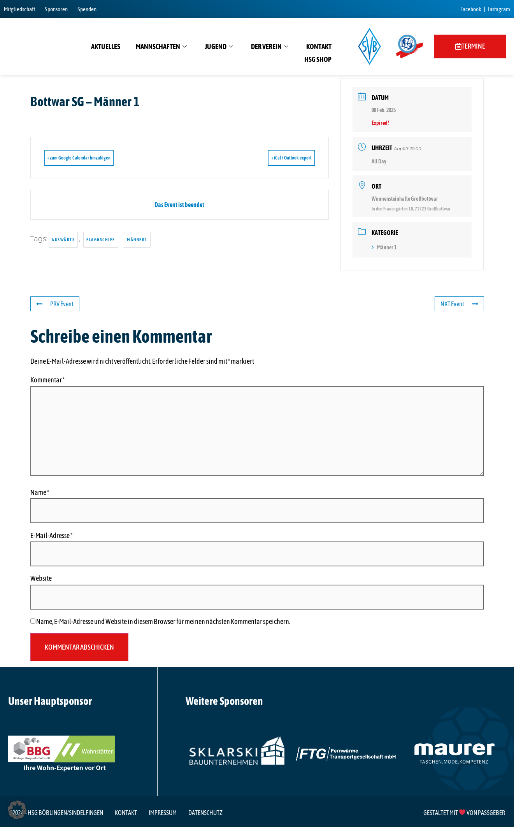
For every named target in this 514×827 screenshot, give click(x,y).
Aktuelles (105, 46)
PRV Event (56, 304)
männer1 (137, 239)
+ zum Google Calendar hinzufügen (90, 158)
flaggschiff (100, 239)
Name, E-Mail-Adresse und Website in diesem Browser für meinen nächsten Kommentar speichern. (163, 621)
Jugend (219, 46)
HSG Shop (318, 59)
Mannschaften (161, 46)
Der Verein (269, 46)
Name (39, 492)
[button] (17, 810)
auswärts (63, 239)
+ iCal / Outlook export (280, 158)
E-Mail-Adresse (51, 535)
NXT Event (457, 304)
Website (41, 578)
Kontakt (319, 46)
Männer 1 (384, 247)
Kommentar (47, 380)
